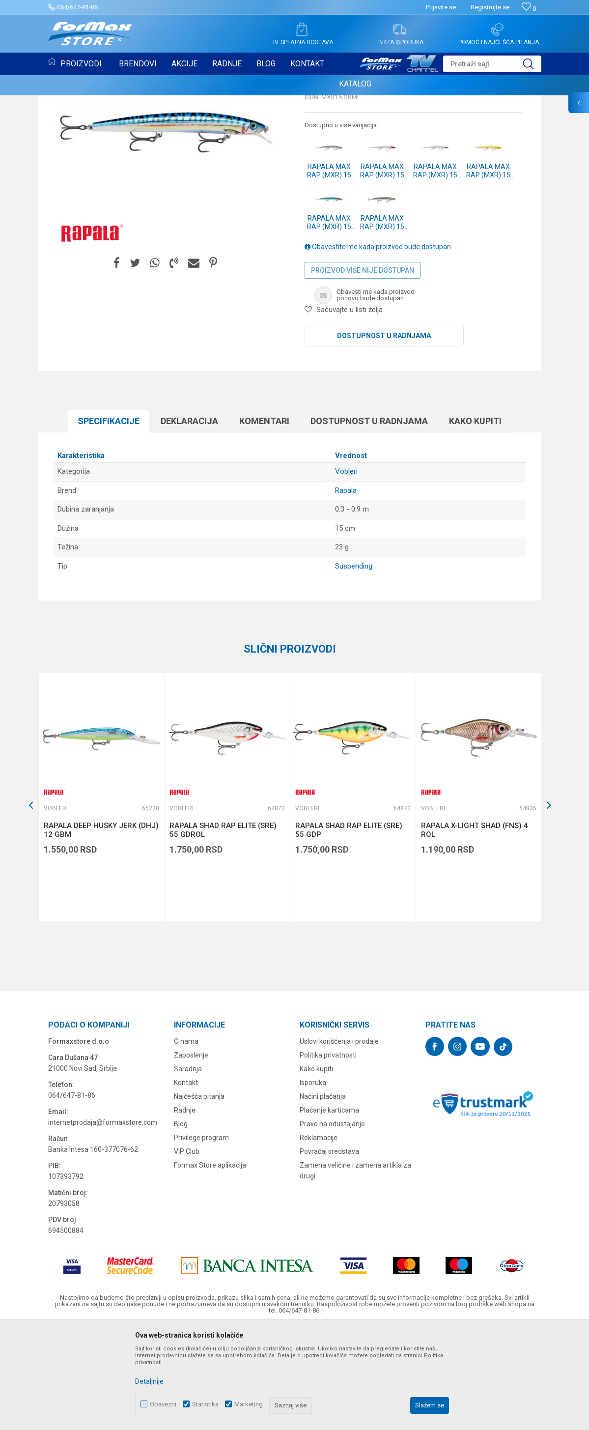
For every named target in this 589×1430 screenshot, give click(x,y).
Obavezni (163, 1404)
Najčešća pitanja (199, 1197)
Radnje (185, 1211)
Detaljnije (149, 1381)
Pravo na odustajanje (332, 1225)
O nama (186, 1142)
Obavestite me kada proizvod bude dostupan (378, 347)
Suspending (353, 666)
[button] (492, 64)
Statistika (205, 1404)
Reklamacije (318, 1238)
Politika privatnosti (328, 1156)
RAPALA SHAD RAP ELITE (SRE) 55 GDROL (223, 931)
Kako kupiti (475, 521)
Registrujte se (490, 7)
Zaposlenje (191, 1156)
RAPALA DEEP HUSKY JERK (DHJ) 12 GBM (101, 931)
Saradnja (188, 1169)
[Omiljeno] (529, 8)
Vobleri (318, 165)
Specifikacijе (109, 521)
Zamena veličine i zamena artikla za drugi (355, 1271)
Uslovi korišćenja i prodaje (339, 1142)
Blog (181, 1225)
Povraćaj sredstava (329, 1252)
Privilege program (201, 1238)
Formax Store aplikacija (210, 1266)
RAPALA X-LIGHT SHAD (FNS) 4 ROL (474, 931)
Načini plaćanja (323, 1197)
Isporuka (313, 1183)
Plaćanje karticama (329, 1211)
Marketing (248, 1404)
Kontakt (186, 1183)
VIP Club (186, 1252)
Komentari (264, 521)
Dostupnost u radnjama (384, 436)
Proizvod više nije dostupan (362, 371)
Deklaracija (189, 521)
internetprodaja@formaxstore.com (102, 1223)
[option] (101, 898)
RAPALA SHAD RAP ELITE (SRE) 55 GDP (348, 931)
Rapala (346, 591)
